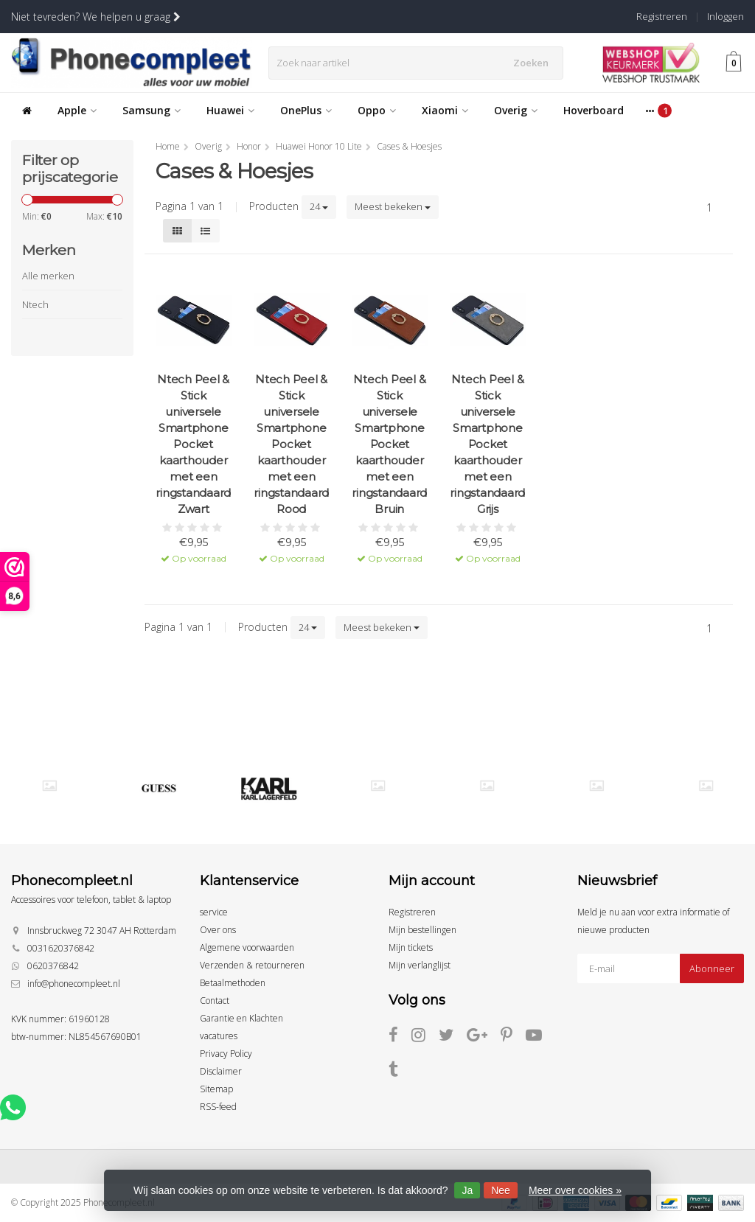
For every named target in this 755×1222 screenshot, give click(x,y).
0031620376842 (60, 948)
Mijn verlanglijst (419, 965)
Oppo (377, 110)
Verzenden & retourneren (252, 965)
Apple (77, 110)
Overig (515, 110)
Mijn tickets (411, 947)
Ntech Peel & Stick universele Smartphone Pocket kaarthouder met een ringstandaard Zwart (193, 444)
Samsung (151, 110)
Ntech (35, 304)
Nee (500, 1190)
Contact (214, 1000)
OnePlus (306, 110)
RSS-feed (218, 1106)
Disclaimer (221, 1071)
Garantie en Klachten (241, 1018)
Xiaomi (445, 110)
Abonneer (711, 968)
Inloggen (725, 16)
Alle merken (48, 275)
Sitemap (216, 1089)
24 (319, 206)
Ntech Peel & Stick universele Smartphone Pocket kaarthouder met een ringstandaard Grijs (487, 444)
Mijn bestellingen (422, 930)
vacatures (218, 1036)
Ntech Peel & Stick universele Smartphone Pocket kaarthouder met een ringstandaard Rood (291, 444)
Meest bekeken (393, 206)
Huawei (230, 110)
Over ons (218, 930)
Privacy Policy (226, 1053)
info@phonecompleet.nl (73, 983)
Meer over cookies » (575, 1190)
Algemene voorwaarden (247, 947)
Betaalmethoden (232, 983)
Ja (467, 1190)
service (214, 912)
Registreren (661, 16)
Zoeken (534, 62)
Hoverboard (593, 110)
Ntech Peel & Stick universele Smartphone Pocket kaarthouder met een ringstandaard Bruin (389, 444)
